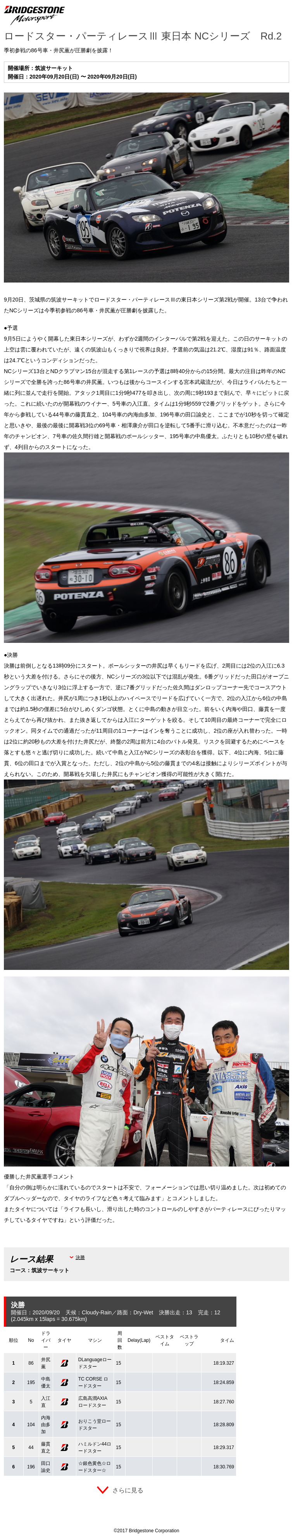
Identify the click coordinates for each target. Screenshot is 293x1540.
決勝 (80, 1257)
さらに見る (127, 1490)
